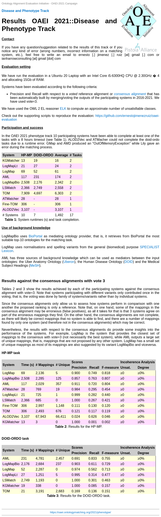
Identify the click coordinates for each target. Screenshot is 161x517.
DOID (129, 262)
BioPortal (35, 236)
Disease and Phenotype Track (25, 11)
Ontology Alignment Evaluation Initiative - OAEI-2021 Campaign (39, 3)
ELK (63, 108)
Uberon (68, 262)
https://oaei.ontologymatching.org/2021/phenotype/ (80, 512)
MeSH (34, 265)
